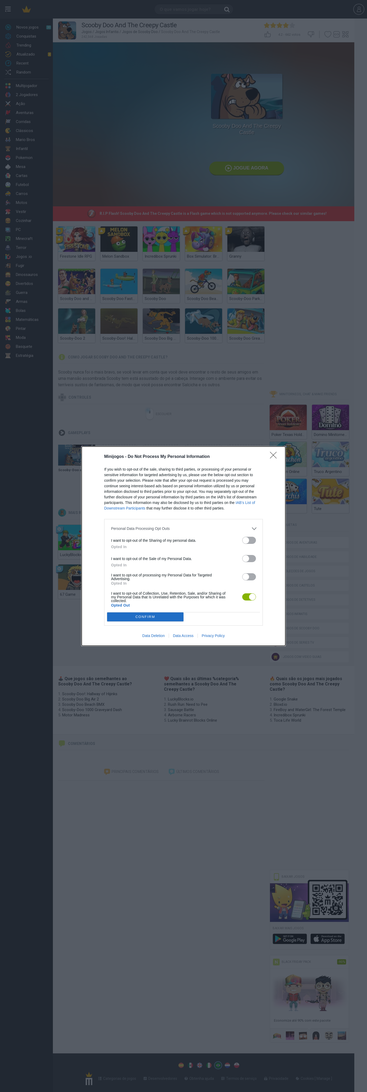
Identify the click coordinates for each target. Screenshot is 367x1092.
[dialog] (183, 546)
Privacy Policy (213, 636)
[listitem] (183, 528)
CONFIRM (145, 617)
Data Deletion (153, 636)
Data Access (183, 636)
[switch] (249, 540)
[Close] (275, 457)
